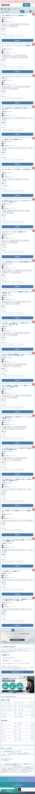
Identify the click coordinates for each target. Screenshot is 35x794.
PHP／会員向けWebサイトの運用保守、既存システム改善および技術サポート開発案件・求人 (17, 480)
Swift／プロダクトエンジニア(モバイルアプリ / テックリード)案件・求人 (17, 77)
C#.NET (4, 584)
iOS (3, 93)
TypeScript (5, 185)
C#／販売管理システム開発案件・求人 (11, 571)
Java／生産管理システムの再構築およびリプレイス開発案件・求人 (17, 511)
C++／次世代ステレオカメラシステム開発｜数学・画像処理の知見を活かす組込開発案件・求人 (17, 448)
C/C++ (4, 464)
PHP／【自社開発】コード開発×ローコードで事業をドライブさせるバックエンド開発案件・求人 (17, 386)
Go (3, 61)
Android (4, 247)
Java (4, 154)
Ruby (4, 615)
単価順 (26, 11)
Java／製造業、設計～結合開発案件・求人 (12, 139)
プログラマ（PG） (20, 35)
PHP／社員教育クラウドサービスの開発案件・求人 (14, 15)
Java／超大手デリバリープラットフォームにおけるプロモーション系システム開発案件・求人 (17, 201)
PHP (4, 30)
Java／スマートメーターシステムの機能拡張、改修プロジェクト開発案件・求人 (17, 292)
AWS (4, 339)
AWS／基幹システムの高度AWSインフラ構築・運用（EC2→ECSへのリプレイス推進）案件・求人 (17, 323)
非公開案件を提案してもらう (17, 672)
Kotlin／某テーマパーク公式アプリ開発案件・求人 (14, 232)
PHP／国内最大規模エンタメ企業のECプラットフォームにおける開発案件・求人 (17, 417)
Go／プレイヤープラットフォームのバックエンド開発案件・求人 (17, 46)
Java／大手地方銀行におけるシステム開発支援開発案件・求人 (17, 262)
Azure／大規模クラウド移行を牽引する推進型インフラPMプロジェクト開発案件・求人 (17, 540)
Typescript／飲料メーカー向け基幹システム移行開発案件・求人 (17, 170)
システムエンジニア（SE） (8, 35)
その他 (4, 124)
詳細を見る (17, 40)
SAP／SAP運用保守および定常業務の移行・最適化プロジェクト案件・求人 (17, 108)
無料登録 (26, 5)
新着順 (22, 11)
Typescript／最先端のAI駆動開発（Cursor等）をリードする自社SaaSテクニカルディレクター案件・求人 (17, 355)
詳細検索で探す (9, 791)
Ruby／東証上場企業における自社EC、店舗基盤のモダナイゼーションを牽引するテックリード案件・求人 (17, 599)
